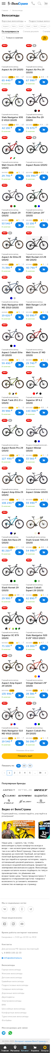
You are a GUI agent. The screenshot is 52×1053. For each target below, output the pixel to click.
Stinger (43, 26)
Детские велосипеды (12, 978)
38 (40, 773)
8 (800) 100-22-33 (11, 953)
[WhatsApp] (10, 1033)
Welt (35, 26)
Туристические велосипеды (15, 1017)
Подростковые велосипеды (15, 985)
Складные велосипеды (12, 989)
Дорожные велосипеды (13, 993)
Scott (21, 26)
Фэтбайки (6, 1020)
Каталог (25, 1049)
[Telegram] (3, 1033)
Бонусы (45, 1049)
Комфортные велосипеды (14, 1013)
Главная (5, 1049)
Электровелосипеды (11, 1001)
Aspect (6, 26)
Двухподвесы (8, 997)
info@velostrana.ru (12, 958)
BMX (4, 1005)
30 (18, 766)
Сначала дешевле (31, 32)
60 (24, 766)
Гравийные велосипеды (13, 981)
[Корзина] (46, 3)
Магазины (14, 1049)
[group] (37, 99)
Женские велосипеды (12, 974)
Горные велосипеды (11, 970)
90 (30, 766)
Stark (28, 26)
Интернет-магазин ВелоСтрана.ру (30, 1041)
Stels (14, 26)
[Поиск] (39, 3)
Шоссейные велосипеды (13, 1009)
